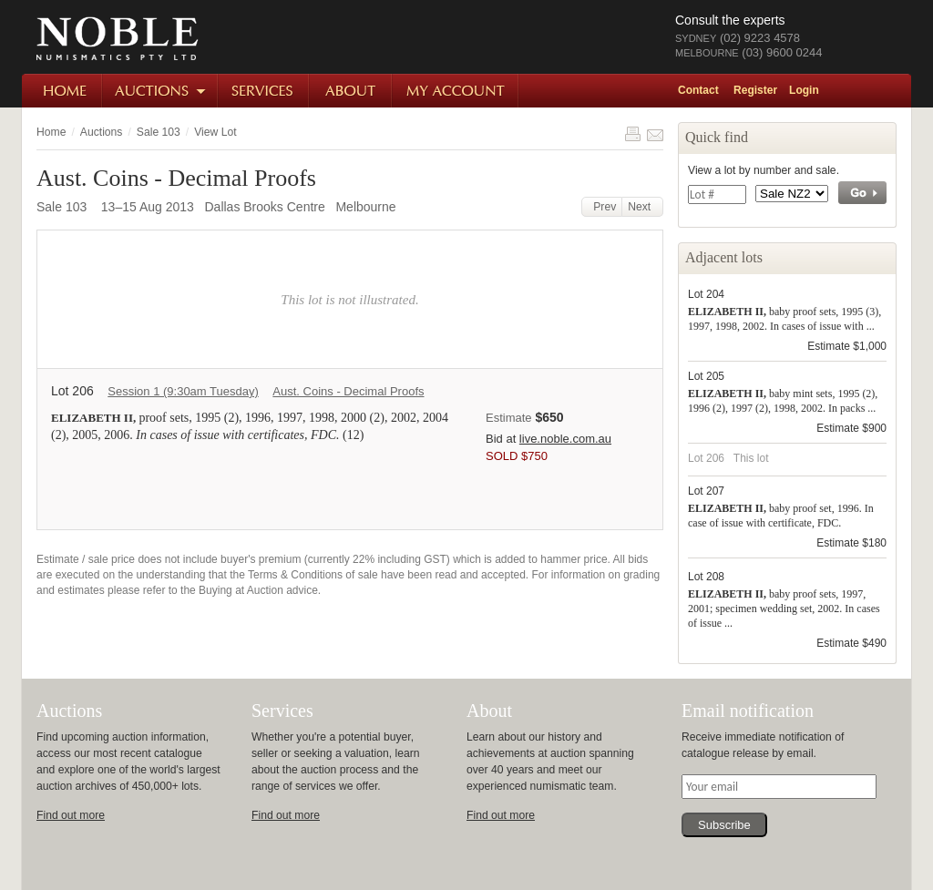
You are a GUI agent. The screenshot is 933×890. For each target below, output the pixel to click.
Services (264, 90)
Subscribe (724, 825)
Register (755, 90)
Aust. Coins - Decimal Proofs (348, 391)
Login (804, 90)
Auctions (161, 90)
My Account (456, 90)
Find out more (70, 815)
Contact (698, 90)
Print (632, 134)
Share (655, 134)
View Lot (215, 132)
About (351, 90)
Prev (602, 206)
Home (62, 90)
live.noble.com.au (565, 438)
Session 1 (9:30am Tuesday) (183, 391)
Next (642, 206)
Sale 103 (158, 132)
